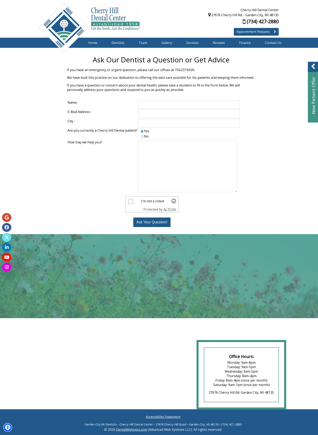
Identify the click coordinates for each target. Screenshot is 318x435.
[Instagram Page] (6, 267)
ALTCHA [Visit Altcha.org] (171, 209)
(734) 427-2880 (261, 21)
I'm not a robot (154, 201)
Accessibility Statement (163, 417)
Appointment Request (256, 31)
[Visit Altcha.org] (175, 202)
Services (192, 43)
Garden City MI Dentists (101, 424)
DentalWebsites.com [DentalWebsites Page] (131, 429)
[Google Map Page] (6, 217)
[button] (313, 92)
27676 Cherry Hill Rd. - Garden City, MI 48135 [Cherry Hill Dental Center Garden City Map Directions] (243, 15)
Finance (245, 43)
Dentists (118, 43)
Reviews (219, 43)
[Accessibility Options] (7, 427)
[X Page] (6, 237)
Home (92, 43)
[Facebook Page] (6, 227)
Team (143, 43)
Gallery (166, 43)
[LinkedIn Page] (6, 247)
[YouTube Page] (6, 257)
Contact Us (273, 43)
